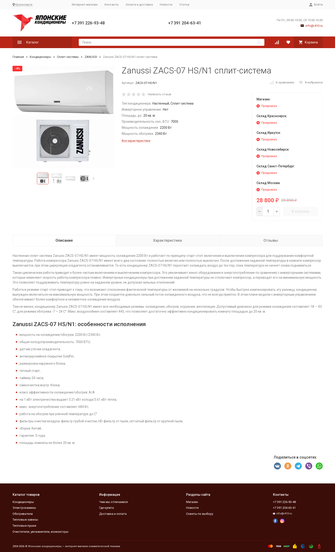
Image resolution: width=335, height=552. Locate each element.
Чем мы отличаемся (113, 502)
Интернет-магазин (85, 4)
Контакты (112, 4)
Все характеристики (136, 140)
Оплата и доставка (139, 4)
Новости (166, 4)
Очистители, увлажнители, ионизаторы (41, 531)
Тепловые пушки (24, 525)
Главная (18, 57)
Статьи (184, 4)
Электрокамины (24, 507)
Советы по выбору (199, 514)
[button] (93, 178)
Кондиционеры (40, 57)
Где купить (106, 507)
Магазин (192, 502)
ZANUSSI (91, 57)
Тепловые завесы (25, 519)
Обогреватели (23, 514)
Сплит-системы (68, 57)
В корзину (300, 211)
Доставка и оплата (113, 514)
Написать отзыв (159, 94)
